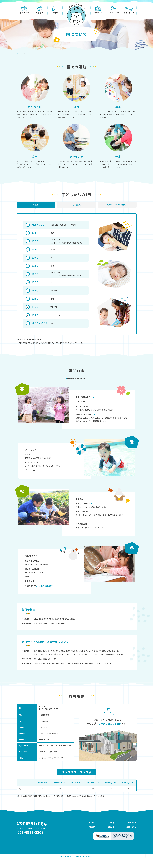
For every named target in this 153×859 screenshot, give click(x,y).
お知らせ (111, 827)
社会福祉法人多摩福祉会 (74, 856)
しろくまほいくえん (32, 824)
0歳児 (36, 204)
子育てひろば (131, 822)
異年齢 (117, 204)
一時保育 (111, 822)
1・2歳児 (76, 204)
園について (93, 822)
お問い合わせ (131, 827)
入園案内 (92, 827)
